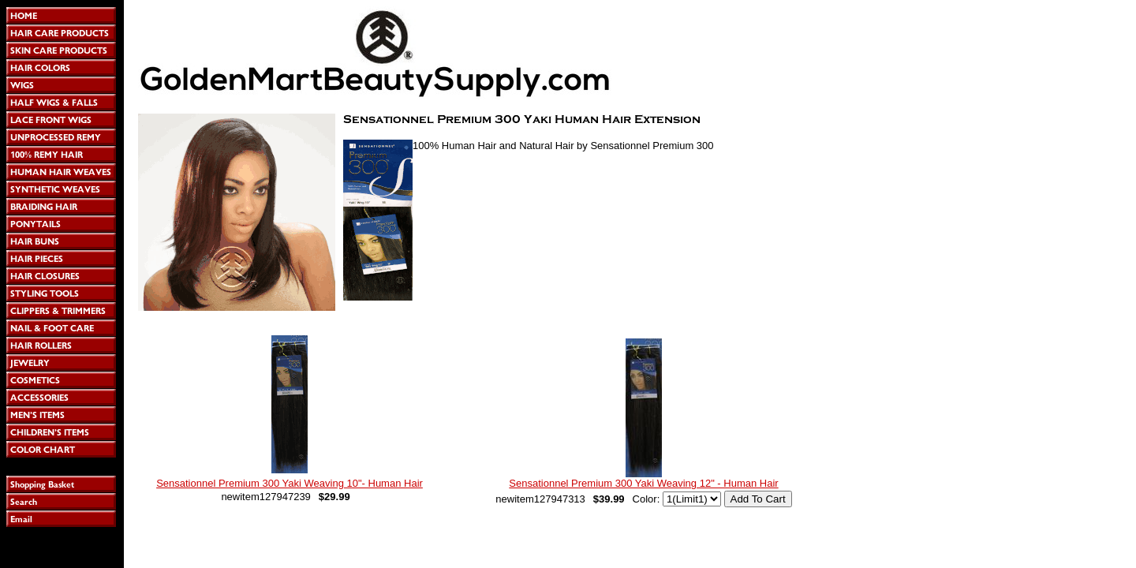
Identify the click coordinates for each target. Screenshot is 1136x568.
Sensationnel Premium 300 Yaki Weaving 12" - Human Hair (643, 483)
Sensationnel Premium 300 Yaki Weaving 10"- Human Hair (289, 483)
